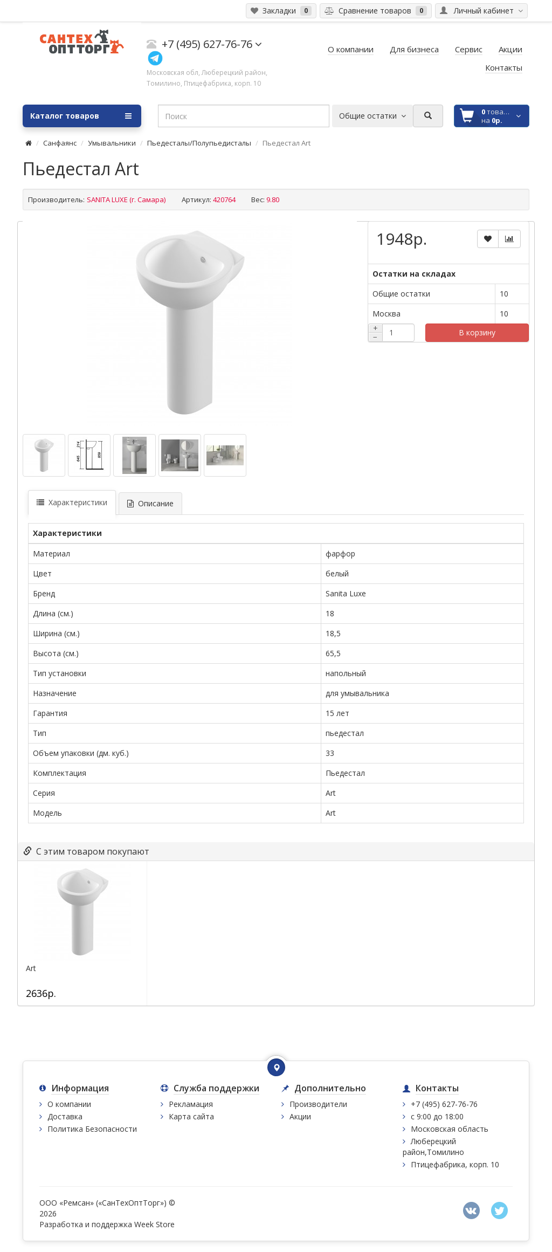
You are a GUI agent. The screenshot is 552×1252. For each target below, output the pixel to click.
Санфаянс (60, 143)
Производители (318, 1104)
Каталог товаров (81, 116)
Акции (300, 1116)
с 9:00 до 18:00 (437, 1116)
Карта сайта (191, 1116)
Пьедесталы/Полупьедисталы (199, 143)
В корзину (477, 332)
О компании (69, 1104)
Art (31, 968)
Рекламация (191, 1104)
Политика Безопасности (92, 1129)
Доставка (64, 1116)
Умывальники (112, 143)
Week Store (154, 1224)
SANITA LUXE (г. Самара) (126, 199)
